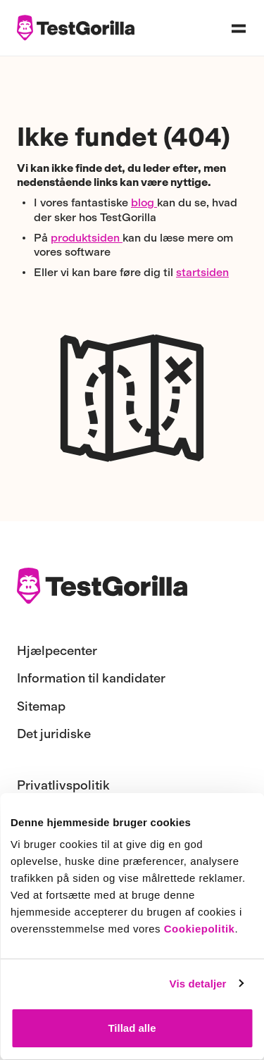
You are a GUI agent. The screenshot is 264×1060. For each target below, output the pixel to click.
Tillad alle (132, 1028)
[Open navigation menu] (238, 28)
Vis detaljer (198, 984)
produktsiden (86, 237)
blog (144, 202)
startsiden (202, 272)
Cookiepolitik (199, 929)
